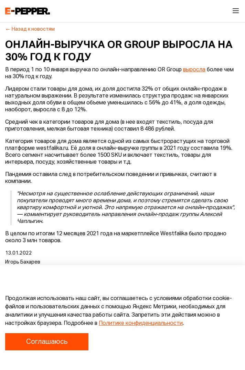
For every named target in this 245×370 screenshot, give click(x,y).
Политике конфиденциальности (141, 323)
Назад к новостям (30, 29)
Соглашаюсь (46, 341)
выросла (194, 70)
